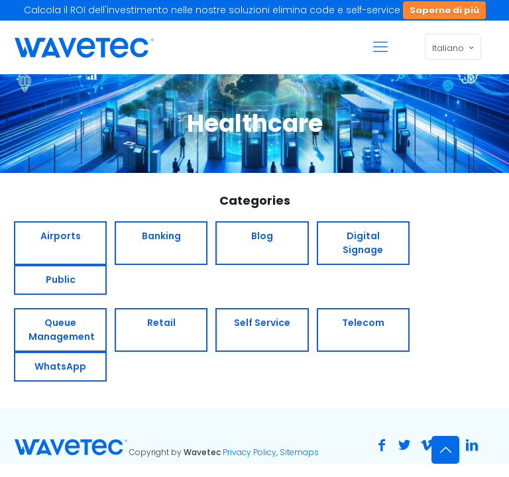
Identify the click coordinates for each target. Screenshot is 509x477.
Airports (60, 235)
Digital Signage (363, 242)
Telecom (363, 322)
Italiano (454, 47)
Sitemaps (299, 452)
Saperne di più (444, 10)
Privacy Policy (249, 452)
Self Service (262, 322)
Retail (161, 322)
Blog (262, 235)
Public (61, 279)
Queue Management (61, 329)
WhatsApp (60, 366)
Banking (161, 235)
